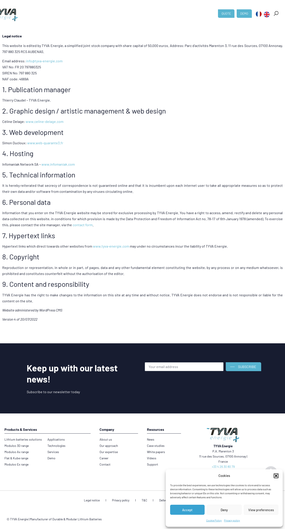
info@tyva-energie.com (44, 61)
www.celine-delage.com (44, 121)
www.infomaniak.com (58, 164)
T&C (144, 501)
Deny (224, 510)
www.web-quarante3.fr (45, 143)
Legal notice (100, 501)
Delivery (160, 501)
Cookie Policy (214, 520)
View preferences (261, 510)
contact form (83, 225)
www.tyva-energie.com (111, 246)
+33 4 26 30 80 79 (223, 466)
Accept (187, 510)
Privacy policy (232, 520)
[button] (276, 476)
